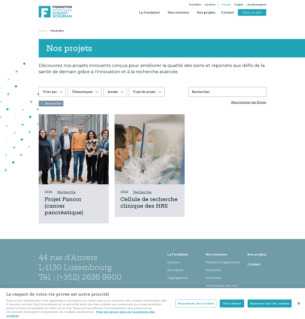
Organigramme (177, 278)
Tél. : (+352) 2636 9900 (80, 277)
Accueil (43, 30)
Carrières (209, 4)
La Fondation (149, 12)
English (238, 4)
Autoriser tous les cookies (269, 306)
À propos (173, 262)
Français (226, 4)
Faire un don (252, 12)
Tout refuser (232, 306)
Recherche (66, 192)
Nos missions (178, 12)
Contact (227, 12)
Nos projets (206, 12)
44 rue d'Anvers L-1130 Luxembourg (75, 262)
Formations (213, 278)
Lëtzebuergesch (256, 4)
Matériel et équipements (223, 262)
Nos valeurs (175, 270)
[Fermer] (298, 306)
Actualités (195, 4)
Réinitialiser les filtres (248, 102)
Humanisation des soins (222, 285)
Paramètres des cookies (196, 306)
